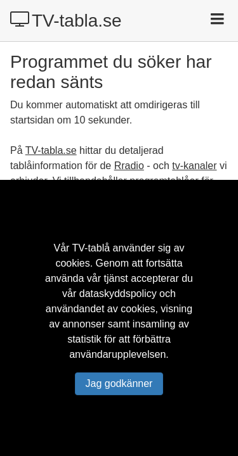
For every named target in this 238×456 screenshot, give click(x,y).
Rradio (129, 165)
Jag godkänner (119, 383)
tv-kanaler (194, 165)
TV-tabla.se (66, 20)
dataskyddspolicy (118, 293)
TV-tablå (91, 248)
